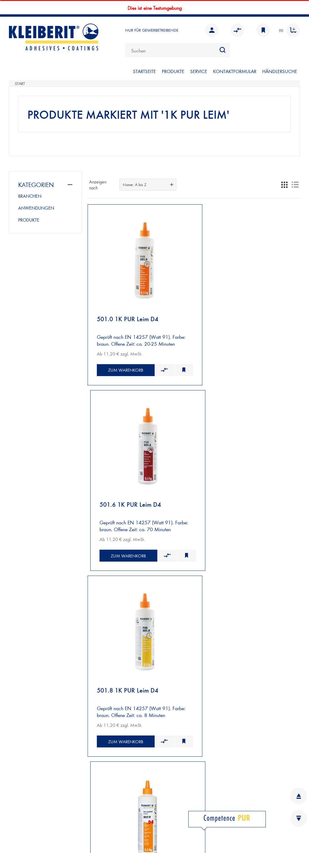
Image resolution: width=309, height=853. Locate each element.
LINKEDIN (170, 802)
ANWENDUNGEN (36, 208)
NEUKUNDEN (24, 631)
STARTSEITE (144, 71)
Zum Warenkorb (121, 363)
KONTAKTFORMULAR (234, 71)
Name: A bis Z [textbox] (134, 184)
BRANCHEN (29, 196)
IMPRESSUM (22, 802)
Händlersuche (279, 71)
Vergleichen (237, 30)
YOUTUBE (170, 831)
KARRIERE (159, 763)
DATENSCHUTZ (25, 821)
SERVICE (198, 71)
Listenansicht (295, 184)
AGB (14, 812)
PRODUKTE (173, 71)
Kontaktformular (51, 771)
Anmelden (212, 30)
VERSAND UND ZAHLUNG (38, 638)
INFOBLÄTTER (163, 753)
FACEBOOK (172, 812)
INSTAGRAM (173, 821)
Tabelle (284, 184)
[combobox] (177, 50)
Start (20, 83)
